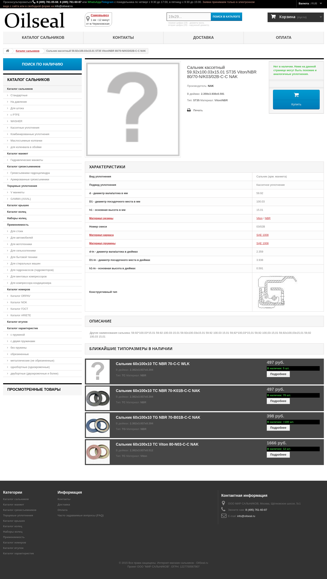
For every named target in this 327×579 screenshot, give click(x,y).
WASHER (16, 121)
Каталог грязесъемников (23, 166)
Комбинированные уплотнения (29, 134)
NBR (267, 218)
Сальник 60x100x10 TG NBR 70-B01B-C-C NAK (158, 417)
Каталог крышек (18, 205)
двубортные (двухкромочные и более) (34, 373)
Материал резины (101, 218)
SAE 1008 (263, 234)
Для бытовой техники (23, 257)
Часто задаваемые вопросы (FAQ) (81, 515)
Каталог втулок (17, 321)
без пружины (18, 347)
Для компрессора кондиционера (30, 282)
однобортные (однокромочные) (30, 367)
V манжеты (17, 192)
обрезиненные (19, 354)
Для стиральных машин (25, 263)
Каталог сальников (43, 37)
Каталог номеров (18, 289)
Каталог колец (16, 211)
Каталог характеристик (22, 328)
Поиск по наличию (42, 64)
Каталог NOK (18, 302)
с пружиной (17, 334)
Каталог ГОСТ (19, 308)
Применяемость (18, 224)
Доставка (203, 37)
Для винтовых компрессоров (28, 276)
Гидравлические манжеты (26, 160)
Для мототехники (21, 244)
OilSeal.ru (202, 562)
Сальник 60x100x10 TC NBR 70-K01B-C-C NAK (158, 391)
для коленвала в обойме (26, 147)
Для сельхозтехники (23, 250)
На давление (18, 101)
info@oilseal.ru (64, 6)
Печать (198, 110)
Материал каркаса (101, 234)
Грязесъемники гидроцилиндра (30, 172)
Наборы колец (16, 218)
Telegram (108, 2)
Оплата (284, 37)
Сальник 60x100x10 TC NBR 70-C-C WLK (153, 364)
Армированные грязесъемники (29, 179)
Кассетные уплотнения (24, 127)
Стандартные (19, 95)
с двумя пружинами (22, 341)
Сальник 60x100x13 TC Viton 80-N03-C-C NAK (157, 444)
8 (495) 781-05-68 (47, 2)
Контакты (123, 37)
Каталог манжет (17, 153)
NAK (210, 85)
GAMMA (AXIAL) (20, 198)
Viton (260, 218)
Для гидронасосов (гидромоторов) (32, 270)
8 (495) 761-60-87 (71, 2)
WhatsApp (94, 2)
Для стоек (16, 231)
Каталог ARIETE (20, 315)
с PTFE (15, 114)
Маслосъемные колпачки (26, 140)
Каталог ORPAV (20, 295)
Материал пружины (102, 243)
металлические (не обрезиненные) (32, 360)
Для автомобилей (21, 237)
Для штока (17, 108)
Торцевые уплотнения (22, 185)
